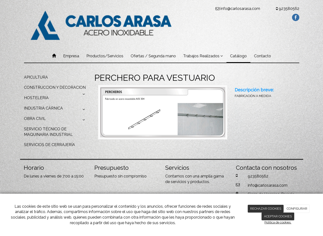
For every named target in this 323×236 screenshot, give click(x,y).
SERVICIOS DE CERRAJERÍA (49, 144)
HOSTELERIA (36, 98)
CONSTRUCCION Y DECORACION (55, 89)
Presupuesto (105, 176)
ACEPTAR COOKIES (278, 216)
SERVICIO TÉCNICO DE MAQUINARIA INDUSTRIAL (48, 132)
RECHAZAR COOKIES (265, 208)
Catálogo (238, 56)
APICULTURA (36, 77)
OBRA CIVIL (55, 120)
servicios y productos (190, 181)
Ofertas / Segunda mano (153, 56)
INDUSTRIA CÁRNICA (55, 109)
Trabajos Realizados (203, 56)
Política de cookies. (277, 222)
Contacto (262, 56)
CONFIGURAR (297, 208)
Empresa (71, 56)
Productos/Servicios (104, 56)
